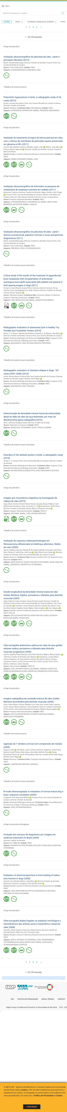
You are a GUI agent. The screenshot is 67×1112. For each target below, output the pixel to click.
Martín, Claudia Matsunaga (13, 63)
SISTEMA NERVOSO (38, 513)
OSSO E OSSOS (37, 427)
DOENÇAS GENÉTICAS (48, 669)
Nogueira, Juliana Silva (52, 750)
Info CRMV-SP (14, 843)
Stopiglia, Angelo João (34, 147)
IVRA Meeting (36, 108)
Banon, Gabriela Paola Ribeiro (24, 333)
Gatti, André (44, 704)
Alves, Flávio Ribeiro (11, 704)
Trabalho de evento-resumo (15, 87)
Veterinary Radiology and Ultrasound (22, 338)
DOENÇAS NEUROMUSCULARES (15, 671)
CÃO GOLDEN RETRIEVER (20, 615)
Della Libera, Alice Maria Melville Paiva (35, 752)
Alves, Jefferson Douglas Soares (15, 423)
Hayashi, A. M (40, 333)
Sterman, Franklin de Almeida (35, 63)
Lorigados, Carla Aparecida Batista (16, 797)
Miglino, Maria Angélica (36, 608)
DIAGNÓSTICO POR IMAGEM (21, 845)
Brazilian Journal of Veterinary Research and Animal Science (31, 154)
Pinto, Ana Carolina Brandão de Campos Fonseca (42, 103)
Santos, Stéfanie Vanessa (13, 550)
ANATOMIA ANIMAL (18, 513)
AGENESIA (34, 764)
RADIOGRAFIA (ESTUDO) (50, 471)
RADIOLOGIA (24, 618)
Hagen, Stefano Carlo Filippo (51, 192)
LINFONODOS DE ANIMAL (37, 202)
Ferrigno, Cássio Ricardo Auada (15, 288)
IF (46, 511)
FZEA (11, 613)
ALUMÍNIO (47, 427)
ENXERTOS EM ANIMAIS (45, 300)
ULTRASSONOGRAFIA (19, 70)
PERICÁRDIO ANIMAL (25, 159)
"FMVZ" (19, 22)
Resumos (12, 557)
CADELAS (33, 204)
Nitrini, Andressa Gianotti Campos (39, 288)
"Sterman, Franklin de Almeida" (42, 22)
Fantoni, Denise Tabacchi (13, 149)
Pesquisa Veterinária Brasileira (20, 199)
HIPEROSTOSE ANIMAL (30, 110)
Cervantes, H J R (32, 506)
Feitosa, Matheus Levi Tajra (14, 659)
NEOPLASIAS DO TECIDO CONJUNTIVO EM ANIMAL (30, 562)
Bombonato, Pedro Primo (50, 506)
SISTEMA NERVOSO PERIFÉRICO (39, 343)
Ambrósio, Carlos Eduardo (25, 606)
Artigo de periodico (12, 46)
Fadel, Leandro (42, 661)
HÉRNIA (14, 159)
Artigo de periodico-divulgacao (16, 824)
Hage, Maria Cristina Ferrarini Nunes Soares (20, 504)
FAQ (12, 999)
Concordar (32, 1107)
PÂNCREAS (31, 70)
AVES (38, 471)
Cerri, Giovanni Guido (31, 932)
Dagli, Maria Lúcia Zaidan (43, 552)
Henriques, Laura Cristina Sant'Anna (30, 750)
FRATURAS (51, 891)
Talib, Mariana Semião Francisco (29, 197)
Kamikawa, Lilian (19, 506)
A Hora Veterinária (16, 67)
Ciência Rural (14, 666)
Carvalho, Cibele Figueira (13, 930)
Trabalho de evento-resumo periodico (19, 265)
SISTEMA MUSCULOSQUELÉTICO (23, 471)
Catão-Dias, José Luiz (23, 552)
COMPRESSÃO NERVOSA (20, 764)
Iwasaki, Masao (42, 504)
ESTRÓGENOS (16, 110)
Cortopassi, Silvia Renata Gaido (30, 883)
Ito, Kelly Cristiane (32, 290)
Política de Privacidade (27, 999)
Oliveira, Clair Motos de (51, 195)
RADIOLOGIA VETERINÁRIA (21, 427)
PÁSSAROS (44, 110)
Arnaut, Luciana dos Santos (14, 103)
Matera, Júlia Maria (53, 147)
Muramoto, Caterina (11, 192)
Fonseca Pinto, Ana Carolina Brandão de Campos (24, 195)
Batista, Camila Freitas (12, 752)
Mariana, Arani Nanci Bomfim (32, 654)
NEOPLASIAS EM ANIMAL (25, 300)
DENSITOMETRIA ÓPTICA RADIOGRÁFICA (31, 891)
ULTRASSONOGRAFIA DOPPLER (15, 945)
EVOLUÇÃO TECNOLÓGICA (42, 845)
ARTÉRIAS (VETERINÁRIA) (26, 940)
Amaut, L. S (8, 461)
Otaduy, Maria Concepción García (38, 508)
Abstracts (13, 108)
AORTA (13, 940)
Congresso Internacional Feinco (42, 759)
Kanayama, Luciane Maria (48, 657)
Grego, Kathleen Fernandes (43, 550)
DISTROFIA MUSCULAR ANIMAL (27, 669)
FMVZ (33, 67)
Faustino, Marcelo (10, 197)
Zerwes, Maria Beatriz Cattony (15, 147)
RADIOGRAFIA (54, 110)
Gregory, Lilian (9, 750)
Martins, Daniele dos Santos (45, 606)
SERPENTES (14, 565)
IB (14, 613)
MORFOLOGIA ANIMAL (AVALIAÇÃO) (38, 942)
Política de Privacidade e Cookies (48, 1095)
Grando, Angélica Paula (19, 608)
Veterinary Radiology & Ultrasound (21, 802)
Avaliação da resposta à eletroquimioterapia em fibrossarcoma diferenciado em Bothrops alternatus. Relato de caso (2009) (32, 543)
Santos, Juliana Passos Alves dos (24, 661)
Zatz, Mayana (53, 608)
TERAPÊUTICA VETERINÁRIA (31, 565)
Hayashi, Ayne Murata (11, 881)
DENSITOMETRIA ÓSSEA (39, 615)
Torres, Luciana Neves (50, 197)
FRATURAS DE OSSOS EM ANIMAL (16, 893)
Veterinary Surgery (16, 295)
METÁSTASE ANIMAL (21, 204)
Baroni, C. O (8, 333)
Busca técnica (48, 999)
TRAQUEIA (31, 386)
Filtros (7, 22)
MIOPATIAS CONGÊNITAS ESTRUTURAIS (43, 671)
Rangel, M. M (28, 550)
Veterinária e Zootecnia (18, 425)
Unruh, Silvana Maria (11, 376)
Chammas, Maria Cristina (31, 930)
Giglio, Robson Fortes (11, 601)
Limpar (62, 22)
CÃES (38, 70)
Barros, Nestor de (16, 932)
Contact (61, 999)
